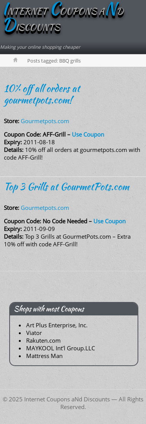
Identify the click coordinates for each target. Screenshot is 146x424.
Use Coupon (88, 134)
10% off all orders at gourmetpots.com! (42, 94)
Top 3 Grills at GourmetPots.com (66, 186)
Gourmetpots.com (45, 121)
